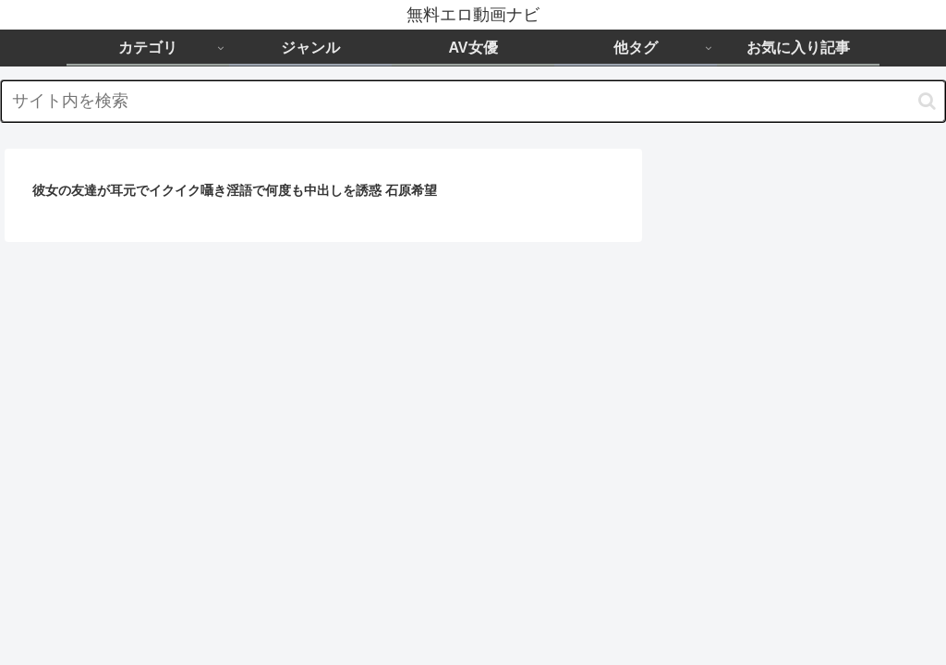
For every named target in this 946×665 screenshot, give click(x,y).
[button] (927, 101)
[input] (473, 101)
